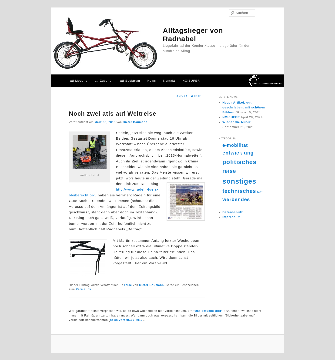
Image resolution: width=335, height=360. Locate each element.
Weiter (198, 96)
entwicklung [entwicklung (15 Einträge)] (238, 153)
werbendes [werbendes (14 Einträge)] (236, 199)
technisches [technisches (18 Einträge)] (239, 191)
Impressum (231, 217)
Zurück (180, 96)
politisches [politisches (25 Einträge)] (239, 162)
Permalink (83, 289)
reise (128, 285)
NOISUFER (191, 80)
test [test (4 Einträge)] (260, 192)
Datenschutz (232, 212)
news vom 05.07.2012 (126, 320)
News (151, 80)
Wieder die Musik (236, 122)
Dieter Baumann (135, 122)
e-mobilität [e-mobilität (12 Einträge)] (235, 145)
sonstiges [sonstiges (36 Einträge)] (239, 181)
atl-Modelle (78, 80)
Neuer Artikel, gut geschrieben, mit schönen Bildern (243, 107)
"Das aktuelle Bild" (208, 311)
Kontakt (169, 80)
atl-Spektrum (130, 80)
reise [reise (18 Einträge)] (229, 171)
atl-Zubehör (104, 80)
